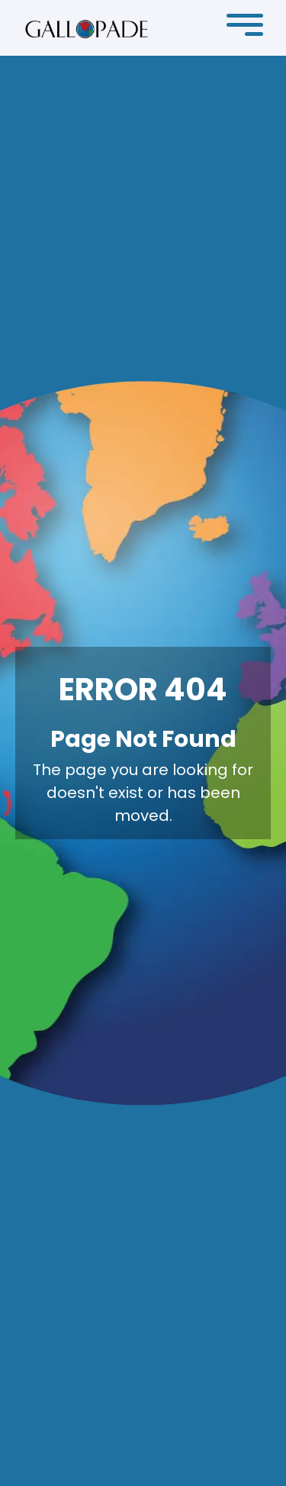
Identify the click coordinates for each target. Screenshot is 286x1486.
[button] (245, 28)
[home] (86, 28)
